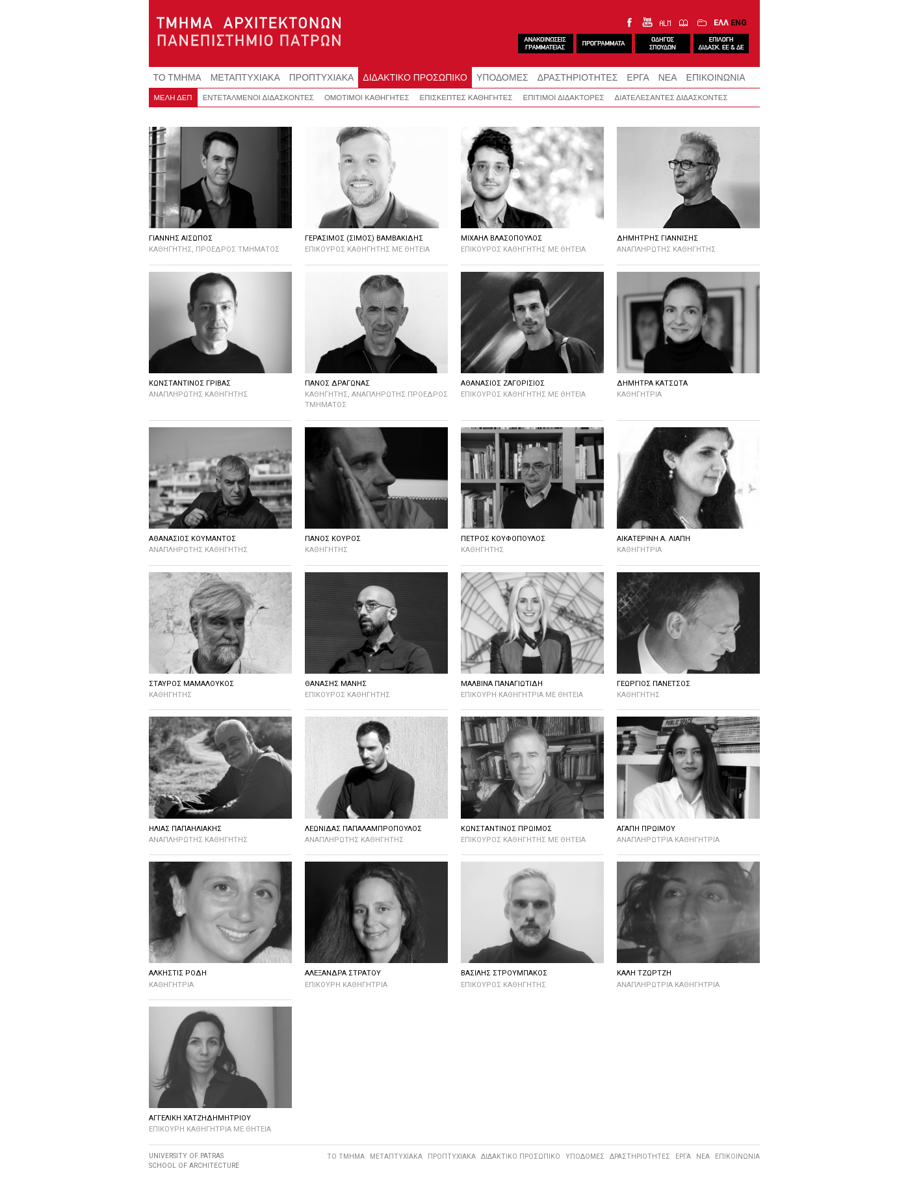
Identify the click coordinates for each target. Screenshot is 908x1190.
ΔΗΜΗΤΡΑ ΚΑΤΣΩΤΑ (652, 383)
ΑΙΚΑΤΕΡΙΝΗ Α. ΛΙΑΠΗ (653, 539)
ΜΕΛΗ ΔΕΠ (173, 97)
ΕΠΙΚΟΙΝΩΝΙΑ (716, 77)
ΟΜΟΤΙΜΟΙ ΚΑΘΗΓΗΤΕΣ (366, 97)
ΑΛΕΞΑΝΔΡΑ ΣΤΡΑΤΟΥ (343, 973)
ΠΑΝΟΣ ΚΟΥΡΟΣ (333, 539)
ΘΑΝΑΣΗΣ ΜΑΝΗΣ (336, 684)
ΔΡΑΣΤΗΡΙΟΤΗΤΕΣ (578, 77)
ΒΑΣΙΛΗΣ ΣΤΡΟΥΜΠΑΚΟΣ (504, 973)
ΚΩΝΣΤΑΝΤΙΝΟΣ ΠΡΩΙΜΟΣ (506, 829)
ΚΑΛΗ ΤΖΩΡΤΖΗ (644, 973)
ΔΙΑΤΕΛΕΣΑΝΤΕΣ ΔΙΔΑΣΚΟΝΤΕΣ (671, 97)
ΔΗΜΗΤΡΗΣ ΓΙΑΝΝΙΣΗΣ (657, 238)
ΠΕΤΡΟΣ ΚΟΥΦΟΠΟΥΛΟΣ (503, 539)
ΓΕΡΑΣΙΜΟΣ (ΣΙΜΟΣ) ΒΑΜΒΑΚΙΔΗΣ (364, 238)
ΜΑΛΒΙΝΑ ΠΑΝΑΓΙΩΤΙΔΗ (502, 684)
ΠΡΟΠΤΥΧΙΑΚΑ (321, 77)
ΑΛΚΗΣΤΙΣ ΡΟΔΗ (178, 973)
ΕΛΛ (721, 22)
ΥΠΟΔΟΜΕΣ (502, 77)
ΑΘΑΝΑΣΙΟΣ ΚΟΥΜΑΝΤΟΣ (192, 539)
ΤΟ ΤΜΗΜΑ (177, 77)
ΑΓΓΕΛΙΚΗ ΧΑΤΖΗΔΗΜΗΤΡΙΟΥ (200, 1118)
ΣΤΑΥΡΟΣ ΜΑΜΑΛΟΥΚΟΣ (191, 684)
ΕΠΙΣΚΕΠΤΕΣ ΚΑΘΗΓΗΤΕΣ (466, 97)
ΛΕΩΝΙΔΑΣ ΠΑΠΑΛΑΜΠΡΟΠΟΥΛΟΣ (363, 829)
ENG (739, 22)
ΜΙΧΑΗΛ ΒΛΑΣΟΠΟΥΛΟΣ (501, 238)
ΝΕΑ (667, 77)
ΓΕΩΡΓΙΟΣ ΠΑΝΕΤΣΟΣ (653, 684)
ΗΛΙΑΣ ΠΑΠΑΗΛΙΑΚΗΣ (185, 829)
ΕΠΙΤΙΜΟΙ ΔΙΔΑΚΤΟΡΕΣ (563, 97)
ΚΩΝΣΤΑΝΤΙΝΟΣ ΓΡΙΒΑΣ (190, 383)
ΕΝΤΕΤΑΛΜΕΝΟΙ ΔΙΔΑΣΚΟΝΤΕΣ (258, 97)
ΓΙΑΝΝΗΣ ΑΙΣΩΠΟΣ (181, 238)
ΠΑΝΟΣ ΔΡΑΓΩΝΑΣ (337, 383)
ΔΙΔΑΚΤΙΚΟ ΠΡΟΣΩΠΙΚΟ (415, 77)
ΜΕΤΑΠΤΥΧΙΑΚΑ (245, 77)
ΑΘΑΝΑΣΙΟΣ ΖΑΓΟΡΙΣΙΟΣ (503, 383)
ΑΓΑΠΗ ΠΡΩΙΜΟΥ (646, 829)
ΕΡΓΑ (638, 77)
